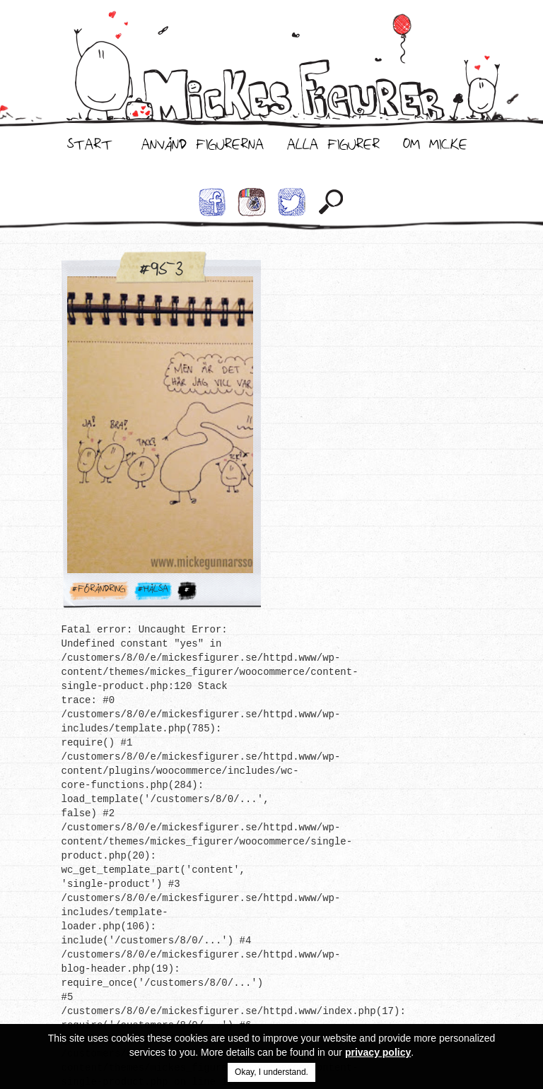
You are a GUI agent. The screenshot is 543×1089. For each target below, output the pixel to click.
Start (89, 147)
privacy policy (378, 1052)
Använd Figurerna (202, 147)
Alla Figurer (333, 147)
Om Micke (435, 147)
